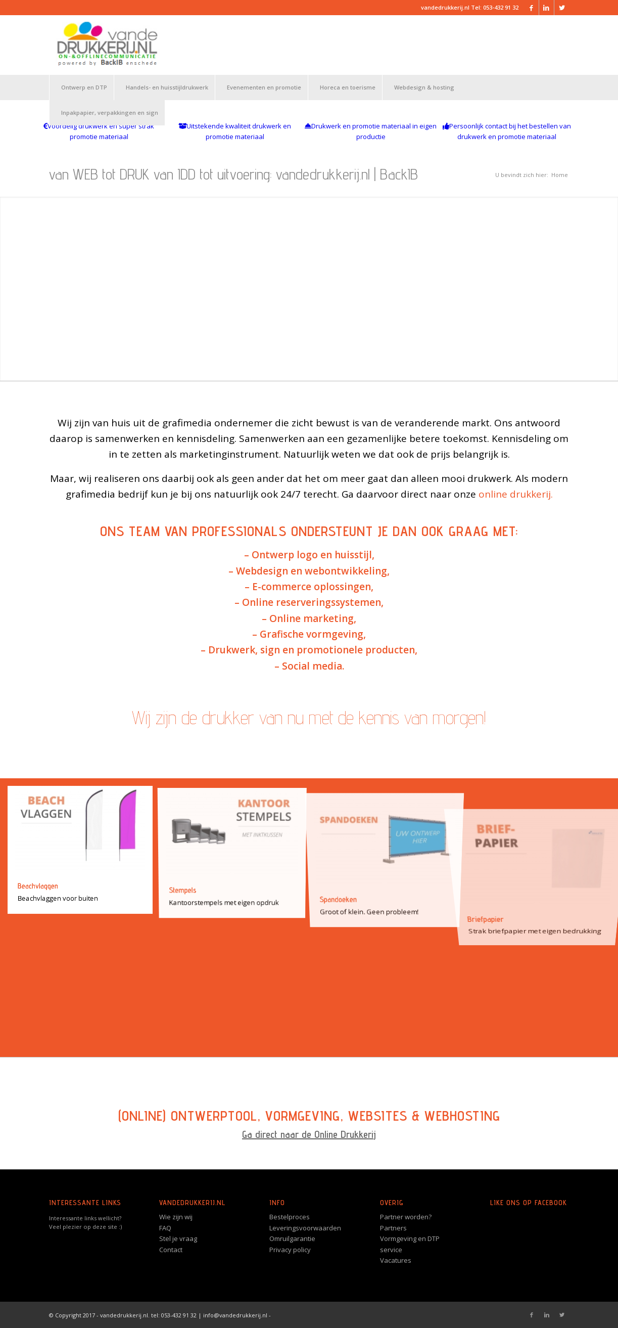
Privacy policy (290, 1249)
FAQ (165, 1227)
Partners (393, 1227)
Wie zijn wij (176, 1216)
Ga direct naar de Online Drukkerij (309, 1134)
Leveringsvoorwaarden (305, 1227)
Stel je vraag (178, 1238)
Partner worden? (406, 1216)
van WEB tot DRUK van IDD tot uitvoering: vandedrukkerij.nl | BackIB (233, 174)
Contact (170, 1249)
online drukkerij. (516, 494)
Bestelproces (289, 1216)
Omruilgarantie (292, 1238)
